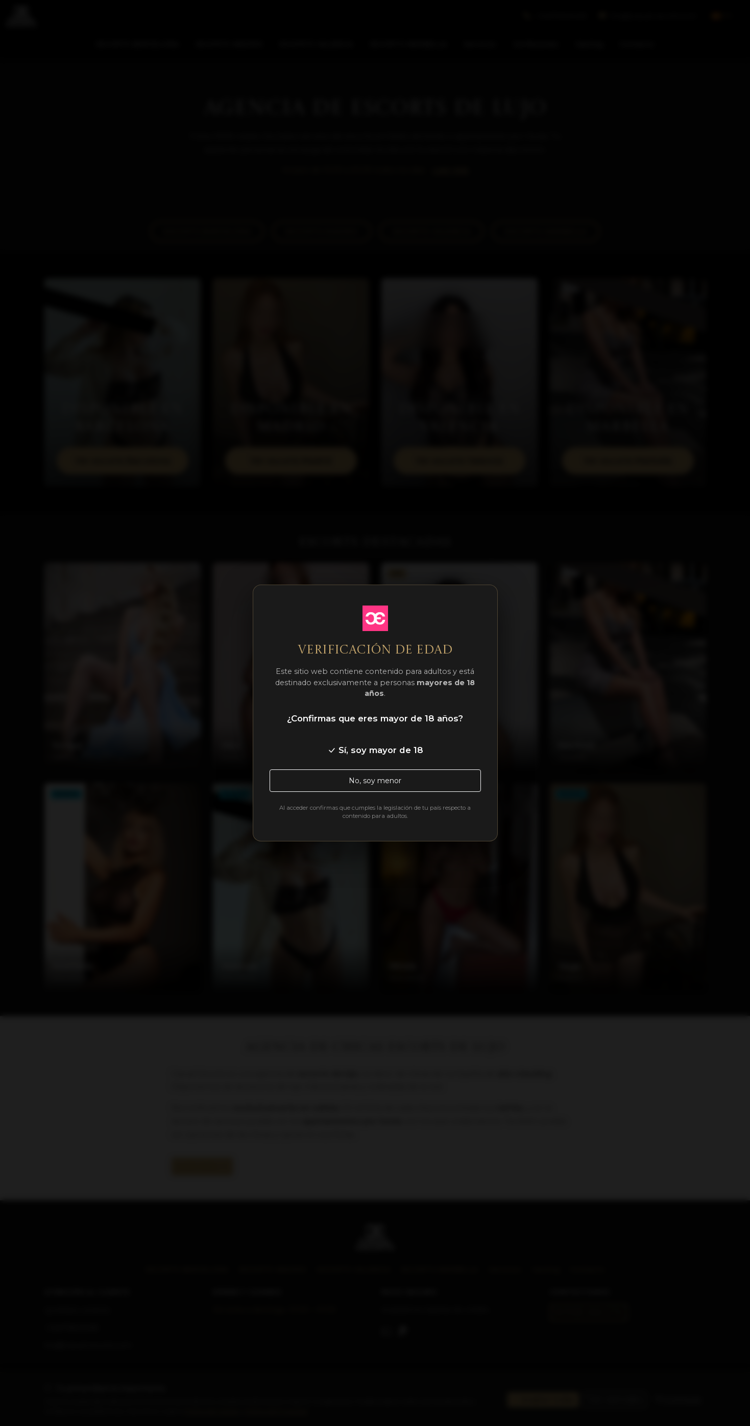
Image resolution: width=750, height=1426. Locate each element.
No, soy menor (375, 780)
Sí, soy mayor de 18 (375, 750)
